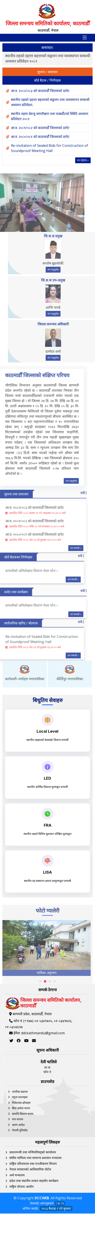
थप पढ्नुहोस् (67, 269)
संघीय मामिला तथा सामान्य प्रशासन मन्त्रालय (35, 1215)
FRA (47, 825)
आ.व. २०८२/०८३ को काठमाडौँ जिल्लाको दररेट (37, 55)
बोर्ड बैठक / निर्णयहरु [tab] (47, 80)
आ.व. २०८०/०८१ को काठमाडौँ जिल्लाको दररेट (40, 136)
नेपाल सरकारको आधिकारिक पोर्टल (30, 1227)
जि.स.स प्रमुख (67, 236)
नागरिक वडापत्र (20, 1149)
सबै (69, 492)
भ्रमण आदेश (18, 1182)
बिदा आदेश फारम (21, 1166)
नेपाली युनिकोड (20, 1188)
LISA (47, 872)
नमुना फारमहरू (20, 1155)
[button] (40, 1053)
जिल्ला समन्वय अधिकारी (67, 324)
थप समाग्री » (61, 548)
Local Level (47, 731)
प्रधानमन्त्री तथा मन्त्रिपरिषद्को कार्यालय (32, 1209)
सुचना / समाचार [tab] (47, 71)
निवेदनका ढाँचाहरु (21, 1160)
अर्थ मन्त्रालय (17, 1232)
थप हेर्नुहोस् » (83, 160)
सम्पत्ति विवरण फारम (22, 1171)
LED (47, 778)
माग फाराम (17, 1177)
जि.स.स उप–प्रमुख (67, 280)
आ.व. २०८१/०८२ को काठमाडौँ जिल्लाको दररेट (40, 127)
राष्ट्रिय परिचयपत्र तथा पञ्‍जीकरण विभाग (33, 1221)
